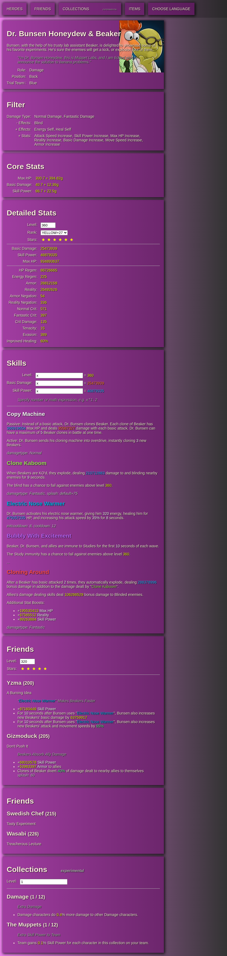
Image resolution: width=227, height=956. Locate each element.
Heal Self (63, 129)
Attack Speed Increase (53, 136)
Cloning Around (28, 572)
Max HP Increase (124, 136)
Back (33, 76)
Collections (27, 870)
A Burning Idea (19, 693)
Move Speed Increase (123, 140)
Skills (16, 363)
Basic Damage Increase (83, 140)
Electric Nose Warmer (36, 504)
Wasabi (16, 834)
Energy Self (44, 129)
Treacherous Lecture (24, 844)
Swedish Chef (25, 814)
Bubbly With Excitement (39, 536)
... (8, 563)
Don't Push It (17, 747)
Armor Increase (47, 144)
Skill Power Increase (91, 136)
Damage (36, 70)
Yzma (14, 683)
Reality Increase (47, 140)
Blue (33, 83)
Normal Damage (48, 116)
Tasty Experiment (21, 824)
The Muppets (24, 925)
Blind (38, 123)
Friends (20, 650)
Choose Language (171, 9)
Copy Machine (26, 414)
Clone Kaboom (26, 463)
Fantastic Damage (79, 116)
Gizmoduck (22, 736)
